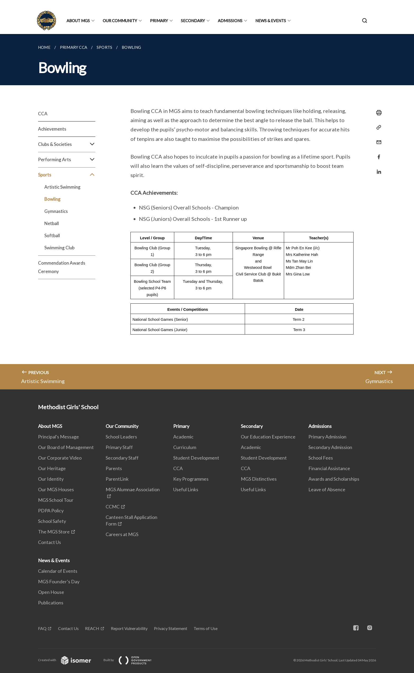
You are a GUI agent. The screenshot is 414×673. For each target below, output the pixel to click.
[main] (207, 211)
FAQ (42, 628)
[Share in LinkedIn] (377, 168)
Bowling (52, 199)
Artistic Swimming (62, 187)
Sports (66, 175)
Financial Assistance (329, 468)
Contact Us (49, 542)
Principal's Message (58, 437)
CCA (43, 113)
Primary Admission (327, 437)
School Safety (52, 521)
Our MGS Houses (56, 489)
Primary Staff (119, 447)
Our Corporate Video (60, 458)
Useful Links (185, 489)
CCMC (113, 506)
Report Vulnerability (129, 628)
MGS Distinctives (259, 479)
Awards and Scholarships (333, 479)
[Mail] (377, 138)
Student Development (196, 458)
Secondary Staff (122, 458)
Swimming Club (59, 247)
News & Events (270, 20)
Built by (131, 660)
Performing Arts (66, 159)
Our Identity (51, 479)
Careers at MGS (122, 534)
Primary (159, 20)
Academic (183, 437)
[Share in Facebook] (377, 153)
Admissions (230, 20)
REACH (92, 628)
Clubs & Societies (66, 144)
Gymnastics (56, 211)
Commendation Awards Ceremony (61, 267)
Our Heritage (52, 468)
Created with (69, 660)
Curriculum (184, 447)
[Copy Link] (377, 127)
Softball (52, 235)
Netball (51, 223)
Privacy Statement (170, 628)
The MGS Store (54, 531)
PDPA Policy (51, 510)
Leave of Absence (326, 489)
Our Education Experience (268, 437)
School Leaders (121, 437)
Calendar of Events (57, 571)
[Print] (377, 112)
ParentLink (117, 479)
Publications (50, 602)
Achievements (52, 129)
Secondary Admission (330, 447)
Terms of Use (206, 628)
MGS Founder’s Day (58, 581)
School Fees (320, 458)
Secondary (193, 20)
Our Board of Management (66, 447)
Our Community (120, 20)
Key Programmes (191, 479)
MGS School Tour (55, 500)
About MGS (78, 20)
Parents (114, 468)
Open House (51, 592)
